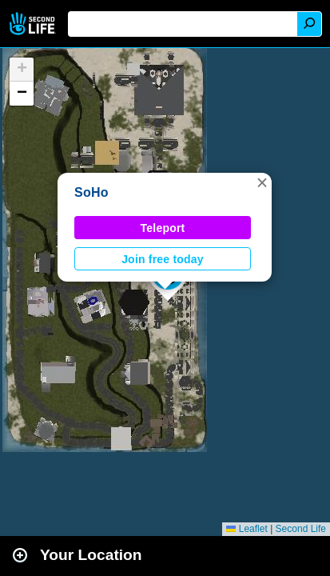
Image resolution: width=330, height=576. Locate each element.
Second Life (34, 23)
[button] (262, 182)
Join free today (162, 259)
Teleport (163, 228)
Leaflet (246, 528)
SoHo (91, 192)
